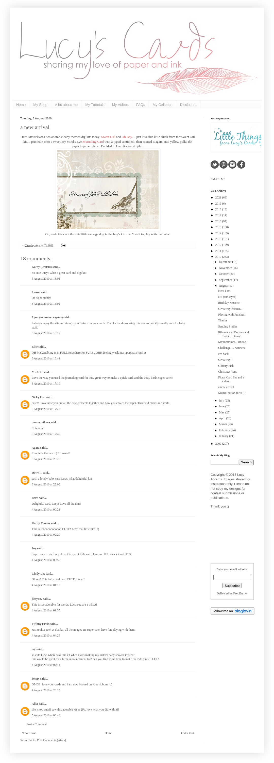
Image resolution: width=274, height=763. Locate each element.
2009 (218, 443)
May (222, 412)
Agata (36, 447)
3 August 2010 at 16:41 (46, 358)
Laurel (36, 292)
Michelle (37, 372)
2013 (218, 239)
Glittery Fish (226, 366)
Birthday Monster (229, 302)
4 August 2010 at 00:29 (46, 534)
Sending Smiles (227, 326)
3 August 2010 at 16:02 (46, 303)
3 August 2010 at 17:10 (46, 383)
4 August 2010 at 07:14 (46, 665)
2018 (218, 209)
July (222, 400)
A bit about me (66, 105)
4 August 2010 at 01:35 (46, 610)
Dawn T (37, 473)
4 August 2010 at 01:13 (46, 585)
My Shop (40, 105)
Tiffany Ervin (40, 624)
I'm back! (224, 354)
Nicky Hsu (38, 397)
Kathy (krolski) (42, 267)
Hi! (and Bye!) (227, 297)
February (225, 430)
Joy (34, 548)
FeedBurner (240, 593)
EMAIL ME (218, 179)
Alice (35, 703)
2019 (218, 203)
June (222, 406)
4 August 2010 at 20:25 (46, 690)
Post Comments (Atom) (51, 740)
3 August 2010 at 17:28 (46, 409)
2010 (218, 257)
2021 (218, 197)
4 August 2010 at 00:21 (46, 509)
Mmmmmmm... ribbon (232, 342)
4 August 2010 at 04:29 (46, 635)
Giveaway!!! (226, 359)
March (223, 424)
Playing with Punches (231, 314)
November (226, 268)
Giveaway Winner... (230, 309)
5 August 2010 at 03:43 (46, 715)
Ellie (35, 347)
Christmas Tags (227, 371)
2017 (218, 215)
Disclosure (188, 105)
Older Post (187, 733)
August (224, 285)
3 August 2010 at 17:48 (46, 434)
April (222, 418)
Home (21, 105)
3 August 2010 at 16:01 (46, 278)
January (224, 436)
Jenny (36, 678)
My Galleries (163, 105)
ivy (34, 649)
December (225, 262)
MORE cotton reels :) (231, 393)
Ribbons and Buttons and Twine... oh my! (233, 334)
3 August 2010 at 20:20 (46, 459)
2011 (218, 251)
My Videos (120, 105)
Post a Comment (37, 724)
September (226, 280)
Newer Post (29, 733)
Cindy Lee (38, 573)
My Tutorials (94, 105)
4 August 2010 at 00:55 (46, 560)
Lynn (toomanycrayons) (47, 317)
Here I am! (224, 291)
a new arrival (34, 127)
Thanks (222, 320)
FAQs (140, 105)
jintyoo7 (37, 599)
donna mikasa (41, 422)
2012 (218, 245)
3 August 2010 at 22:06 (46, 484)
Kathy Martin (41, 523)
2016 (218, 221)
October (224, 274)
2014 (218, 233)
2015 (218, 227)
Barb (35, 498)
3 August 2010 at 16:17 (46, 333)
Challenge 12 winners (231, 348)
